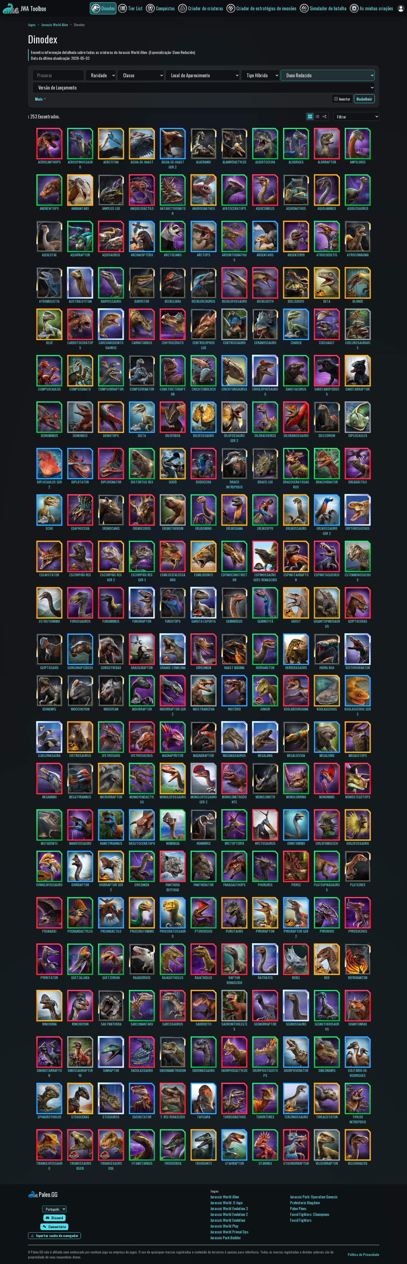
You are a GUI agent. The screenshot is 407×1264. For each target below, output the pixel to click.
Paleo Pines (298, 1208)
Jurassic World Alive (54, 24)
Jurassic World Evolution (227, 1220)
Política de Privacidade (363, 1254)
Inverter (344, 99)
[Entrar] (401, 8)
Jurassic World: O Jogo (226, 1202)
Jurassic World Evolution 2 (229, 1214)
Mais (41, 99)
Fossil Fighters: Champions (309, 1214)
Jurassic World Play (224, 1226)
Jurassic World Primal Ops (229, 1232)
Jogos (32, 24)
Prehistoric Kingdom (305, 1202)
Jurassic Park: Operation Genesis (314, 1197)
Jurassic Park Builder (225, 1237)
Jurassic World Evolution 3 (229, 1208)
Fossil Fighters (300, 1220)
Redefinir (364, 99)
